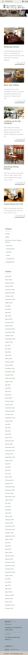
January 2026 (9, 286)
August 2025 (9, 303)
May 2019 (8, 546)
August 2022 (9, 421)
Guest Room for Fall (13, 204)
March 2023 (8, 398)
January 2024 (9, 365)
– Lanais (7, 255)
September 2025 (10, 299)
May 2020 (8, 510)
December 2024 (10, 329)
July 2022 (7, 424)
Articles (7, 234)
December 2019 (10, 526)
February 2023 (9, 401)
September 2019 (10, 536)
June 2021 (8, 467)
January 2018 (9, 598)
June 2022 (8, 427)
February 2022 (9, 441)
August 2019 (9, 539)
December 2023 (10, 368)
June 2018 (8, 582)
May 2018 (8, 585)
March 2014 (8, 602)
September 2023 (10, 378)
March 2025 (8, 319)
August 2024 (9, 342)
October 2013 (9, 608)
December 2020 (10, 487)
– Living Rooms (9, 258)
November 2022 (10, 411)
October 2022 (9, 414)
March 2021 (8, 477)
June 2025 (8, 309)
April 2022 (8, 434)
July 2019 (7, 542)
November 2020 (10, 490)
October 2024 (9, 335)
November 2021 (10, 450)
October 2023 (9, 375)
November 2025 (10, 293)
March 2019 (8, 552)
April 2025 (8, 316)
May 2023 (8, 391)
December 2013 (10, 605)
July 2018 (7, 579)
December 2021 (10, 447)
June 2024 (8, 349)
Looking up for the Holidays (12, 122)
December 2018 (10, 562)
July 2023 (7, 385)
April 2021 (8, 473)
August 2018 (9, 575)
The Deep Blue (8, 624)
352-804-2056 (7, 1)
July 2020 (7, 503)
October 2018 (9, 569)
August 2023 (9, 381)
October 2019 (9, 533)
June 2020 (8, 506)
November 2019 (10, 529)
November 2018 (10, 565)
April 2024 (8, 355)
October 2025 (9, 296)
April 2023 (8, 395)
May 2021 (8, 470)
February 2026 (9, 283)
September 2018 (10, 572)
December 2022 (10, 408)
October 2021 (9, 454)
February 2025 (9, 322)
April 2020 (8, 513)
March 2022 (8, 437)
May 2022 (8, 431)
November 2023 (10, 372)
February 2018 (9, 595)
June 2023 (8, 388)
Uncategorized (9, 262)
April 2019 (8, 549)
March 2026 (8, 280)
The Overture (8, 634)
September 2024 (10, 339)
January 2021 (9, 483)
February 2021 (9, 480)
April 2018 (8, 588)
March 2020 (8, 516)
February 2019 (9, 556)
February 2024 (9, 362)
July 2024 (7, 345)
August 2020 (9, 500)
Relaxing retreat (11, 47)
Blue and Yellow (11, 85)
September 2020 (10, 496)
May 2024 (8, 352)
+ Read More (19, 63)
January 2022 (9, 444)
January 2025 (9, 326)
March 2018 (8, 592)
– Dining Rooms (10, 249)
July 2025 (7, 306)
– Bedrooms (8, 245)
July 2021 (7, 464)
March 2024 (8, 358)
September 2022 (10, 418)
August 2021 (9, 460)
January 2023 (9, 404)
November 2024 (10, 332)
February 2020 (9, 519)
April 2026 (8, 276)
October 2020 (9, 493)
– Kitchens (8, 252)
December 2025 (10, 289)
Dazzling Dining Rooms (11, 168)
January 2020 (9, 523)
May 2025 (8, 312)
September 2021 (10, 457)
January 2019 (9, 559)
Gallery (7, 237)
